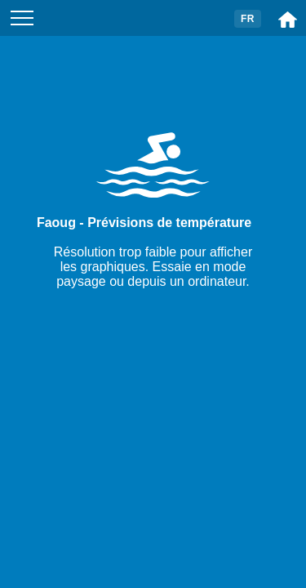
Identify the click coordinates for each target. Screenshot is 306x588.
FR (248, 18)
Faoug (56, 222)
